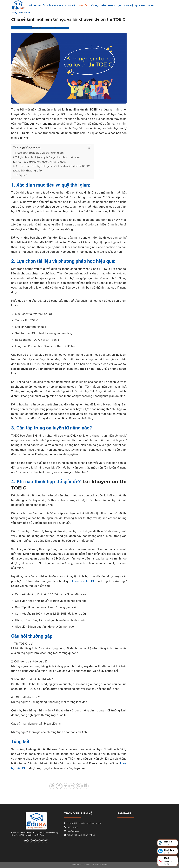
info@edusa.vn (73, 831)
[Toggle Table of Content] (88, 148)
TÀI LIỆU (72, 5)
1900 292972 (71, 827)
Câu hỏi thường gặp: (28, 170)
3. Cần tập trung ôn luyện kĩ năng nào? (40, 161)
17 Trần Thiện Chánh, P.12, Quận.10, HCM (84, 823)
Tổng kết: (22, 175)
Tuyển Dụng (115, 5)
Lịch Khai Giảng (144, 5)
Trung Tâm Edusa (21, 27)
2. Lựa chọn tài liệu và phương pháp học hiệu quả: (48, 157)
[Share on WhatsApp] (52, 786)
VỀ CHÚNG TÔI (37, 5)
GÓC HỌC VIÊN (98, 5)
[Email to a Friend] (72, 786)
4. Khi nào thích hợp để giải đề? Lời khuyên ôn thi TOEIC (53, 166)
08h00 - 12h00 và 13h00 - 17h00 (81, 835)
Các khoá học (56, 5)
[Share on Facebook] (59, 786)
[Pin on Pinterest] (79, 786)
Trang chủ (16, 12)
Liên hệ (128, 5)
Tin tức (83, 5)
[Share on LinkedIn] (85, 786)
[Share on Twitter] (66, 786)
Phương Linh (62, 28)
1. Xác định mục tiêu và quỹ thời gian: (39, 152)
